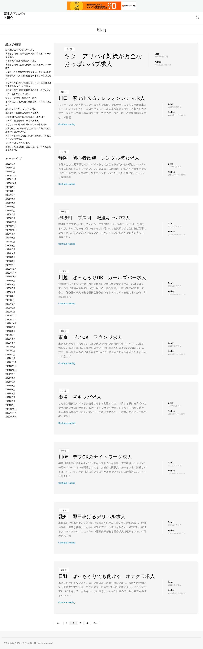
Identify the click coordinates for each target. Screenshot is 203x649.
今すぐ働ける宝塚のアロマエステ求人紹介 (25, 117)
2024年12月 (11, 222)
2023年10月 (11, 276)
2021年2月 (10, 401)
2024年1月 (10, 265)
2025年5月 (10, 203)
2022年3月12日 (174, 585)
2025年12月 (11, 175)
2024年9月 (10, 234)
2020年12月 (11, 409)
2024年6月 (10, 245)
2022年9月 (10, 327)
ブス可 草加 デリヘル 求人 (17, 143)
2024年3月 (10, 257)
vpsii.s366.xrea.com (163, 65)
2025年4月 (10, 206)
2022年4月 (10, 347)
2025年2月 (10, 214)
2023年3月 (10, 304)
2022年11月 (11, 319)
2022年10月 (11, 323)
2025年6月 (10, 199)
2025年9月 (10, 187)
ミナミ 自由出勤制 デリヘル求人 (22, 120)
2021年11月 (11, 366)
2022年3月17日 (174, 286)
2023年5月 (10, 296)
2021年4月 (10, 393)
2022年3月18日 (174, 226)
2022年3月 (10, 350)
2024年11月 (11, 226)
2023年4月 (10, 300)
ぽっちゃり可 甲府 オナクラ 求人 (20, 109)
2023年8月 (10, 284)
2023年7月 (10, 288)
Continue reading (66, 124)
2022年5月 (10, 343)
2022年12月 (11, 315)
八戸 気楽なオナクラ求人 (17, 94)
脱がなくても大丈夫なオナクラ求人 (22, 113)
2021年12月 (11, 362)
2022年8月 (10, 331)
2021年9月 (10, 374)
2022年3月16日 (174, 346)
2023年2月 (10, 308)
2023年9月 (10, 280)
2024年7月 (10, 242)
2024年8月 (10, 238)
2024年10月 (11, 230)
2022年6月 (10, 339)
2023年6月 (10, 292)
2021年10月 (11, 370)
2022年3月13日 (174, 525)
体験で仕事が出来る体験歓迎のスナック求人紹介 (28, 90)
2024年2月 (10, 261)
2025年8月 (10, 191)
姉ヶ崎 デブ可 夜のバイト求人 (20, 98)
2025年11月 (11, 179)
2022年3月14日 (174, 465)
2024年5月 (10, 249)
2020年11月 (11, 413)
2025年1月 (10, 218)
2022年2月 (10, 354)
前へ (58, 623)
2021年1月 (10, 405)
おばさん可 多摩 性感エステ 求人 (20, 61)
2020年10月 (11, 417)
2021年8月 (10, 378)
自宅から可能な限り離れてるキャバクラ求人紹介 (28, 72)
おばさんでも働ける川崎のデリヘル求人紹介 (26, 124)
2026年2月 (10, 167)
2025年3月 (10, 210)
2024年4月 (10, 253)
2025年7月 (10, 195)
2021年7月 (10, 382)
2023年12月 (11, 269)
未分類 (69, 49)
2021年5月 (10, 389)
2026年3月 (10, 164)
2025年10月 (11, 183)
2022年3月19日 (174, 167)
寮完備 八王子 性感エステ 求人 (19, 50)
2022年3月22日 (161, 57)
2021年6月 (10, 385)
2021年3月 (10, 397)
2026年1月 (10, 171)
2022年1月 (10, 358)
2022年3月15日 (174, 406)
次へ (95, 623)
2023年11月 (11, 273)
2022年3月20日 (174, 107)
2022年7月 (10, 335)
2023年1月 (10, 312)
